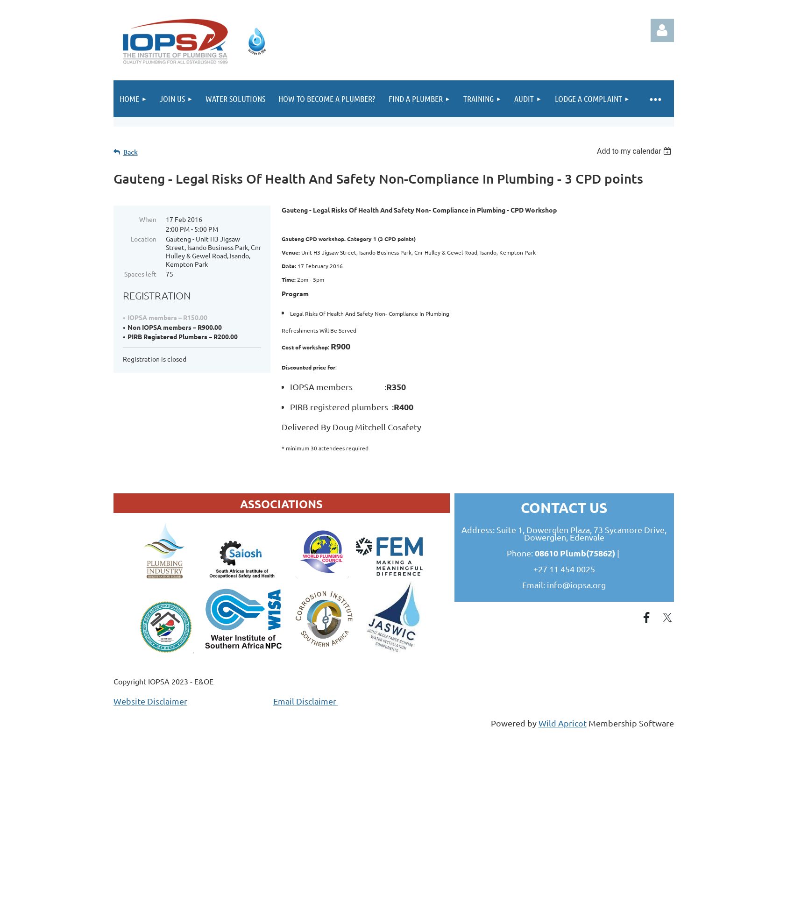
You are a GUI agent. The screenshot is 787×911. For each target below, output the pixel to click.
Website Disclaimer (150, 701)
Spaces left (140, 274)
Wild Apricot (563, 723)
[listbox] (635, 151)
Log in (662, 30)
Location (143, 239)
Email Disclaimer (305, 701)
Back (130, 152)
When (147, 219)
